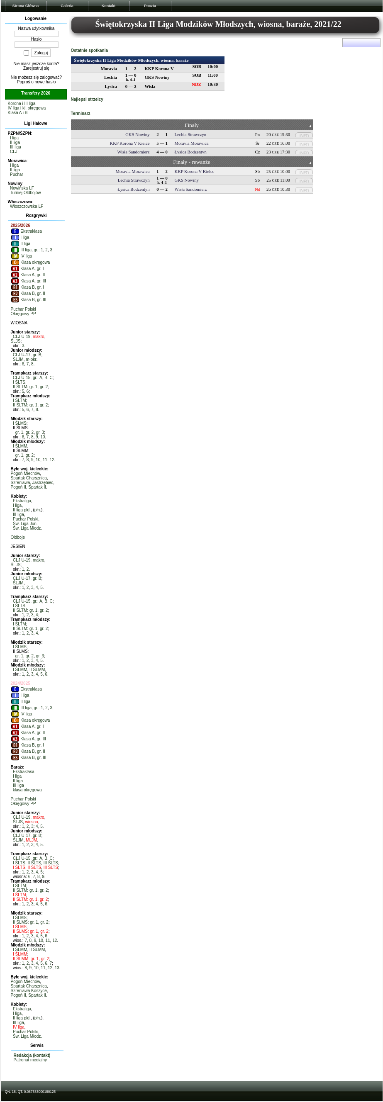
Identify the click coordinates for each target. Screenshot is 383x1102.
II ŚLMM (37, 669)
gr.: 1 (38, 250)
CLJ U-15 (21, 377)
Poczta (150, 6)
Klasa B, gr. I (27, 287)
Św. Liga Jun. (25, 523)
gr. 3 (40, 432)
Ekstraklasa (26, 231)
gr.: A (37, 377)
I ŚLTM (19, 400)
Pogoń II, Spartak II (28, 487)
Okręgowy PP (23, 313)
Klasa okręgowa (30, 262)
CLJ (13, 151)
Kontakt (109, 6)
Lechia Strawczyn (191, 134)
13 (57, 968)
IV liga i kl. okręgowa (27, 108)
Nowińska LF (22, 188)
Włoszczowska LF (26, 206)
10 (42, 437)
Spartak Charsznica (29, 478)
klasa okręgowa (27, 790)
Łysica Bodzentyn (191, 152)
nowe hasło (45, 82)
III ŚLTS (51, 863)
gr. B (37, 355)
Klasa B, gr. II (28, 293)
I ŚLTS (19, 382)
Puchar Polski (23, 309)
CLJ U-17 (21, 355)
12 (51, 459)
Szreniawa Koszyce (29, 990)
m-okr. (31, 359)
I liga (14, 138)
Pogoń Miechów (25, 473)
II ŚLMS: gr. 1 (25, 922)
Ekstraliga (22, 501)
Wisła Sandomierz (133, 152)
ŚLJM (18, 359)
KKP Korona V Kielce (130, 143)
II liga (15, 142)
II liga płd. (22, 510)
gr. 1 (19, 432)
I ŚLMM (20, 446)
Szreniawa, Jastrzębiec (32, 482)
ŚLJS (16, 341)
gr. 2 (44, 386)
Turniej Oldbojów (25, 192)
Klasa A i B (18, 112)
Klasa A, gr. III (28, 281)
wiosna (31, 822)
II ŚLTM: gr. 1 (25, 386)
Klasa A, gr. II (28, 274)
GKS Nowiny (137, 134)
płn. (37, 510)
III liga (15, 147)
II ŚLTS (34, 863)
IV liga (21, 256)
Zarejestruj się (36, 68)
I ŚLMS (20, 423)
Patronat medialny (30, 1060)
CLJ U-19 (21, 336)
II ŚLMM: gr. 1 (26, 958)
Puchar (16, 174)
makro (38, 336)
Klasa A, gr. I (27, 268)
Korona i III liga (22, 103)
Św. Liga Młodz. (27, 528)
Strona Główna (25, 6)
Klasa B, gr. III (28, 299)
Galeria (67, 6)
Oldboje (18, 537)
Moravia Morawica (192, 143)
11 (45, 459)
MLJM (31, 840)
